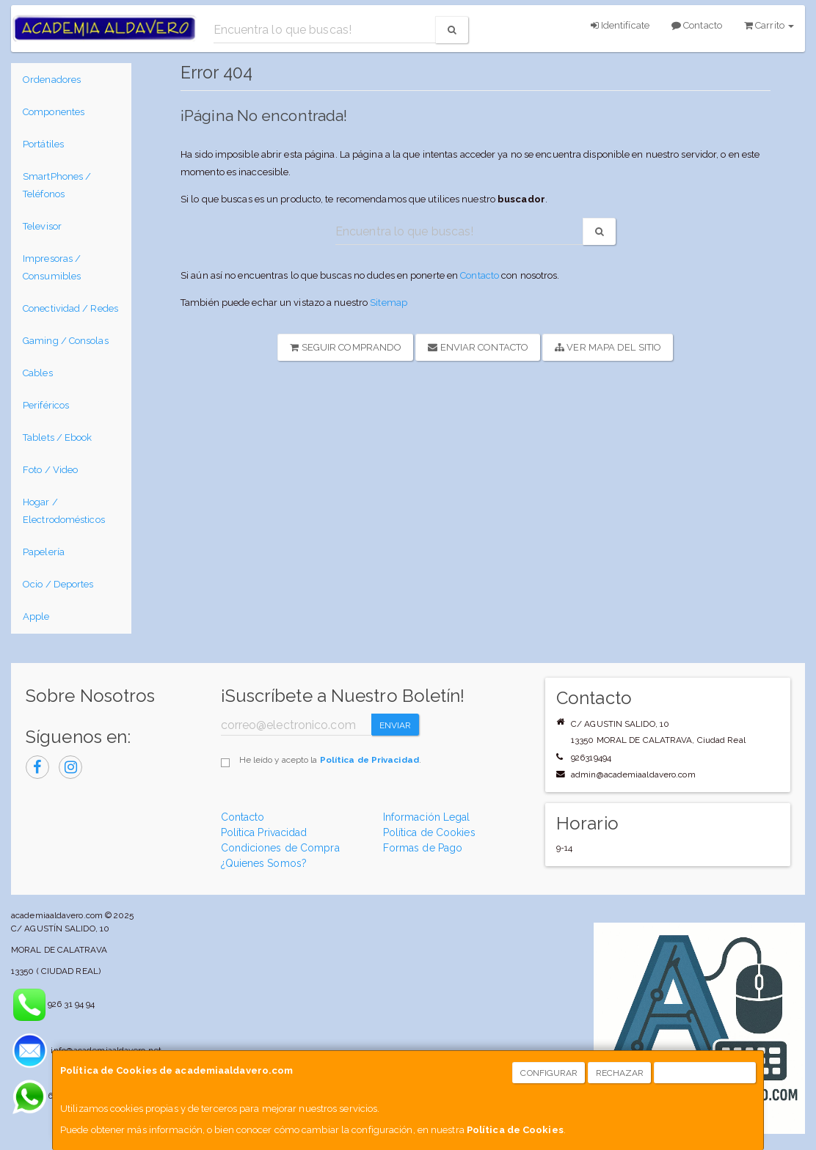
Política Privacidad (264, 832)
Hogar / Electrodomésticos (64, 511)
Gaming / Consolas (66, 340)
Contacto (696, 25)
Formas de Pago (422, 848)
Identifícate (620, 25)
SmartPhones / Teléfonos (57, 185)
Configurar (549, 1073)
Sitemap (388, 302)
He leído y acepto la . (330, 760)
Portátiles (43, 144)
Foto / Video (50, 469)
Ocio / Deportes (58, 584)
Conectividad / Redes (70, 308)
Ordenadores (52, 79)
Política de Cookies (515, 1129)
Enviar (395, 725)
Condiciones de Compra (280, 848)
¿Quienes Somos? (264, 863)
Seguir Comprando (345, 347)
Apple (36, 616)
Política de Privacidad (369, 760)
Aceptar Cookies (705, 1073)
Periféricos (46, 405)
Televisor (42, 226)
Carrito (769, 25)
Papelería (44, 551)
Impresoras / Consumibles (52, 267)
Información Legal (426, 817)
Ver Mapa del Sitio (608, 347)
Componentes (53, 111)
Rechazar (620, 1073)
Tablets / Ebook (57, 437)
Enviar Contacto (478, 347)
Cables (38, 372)
